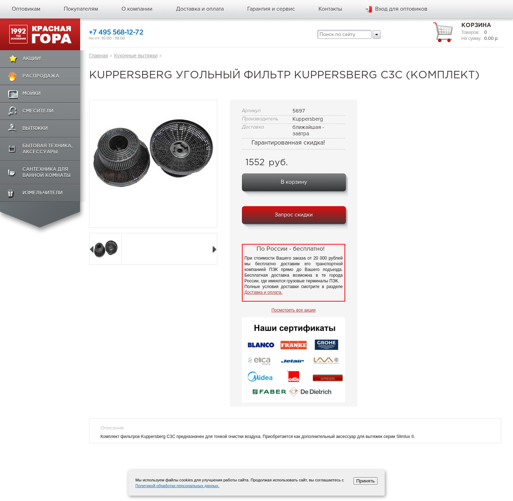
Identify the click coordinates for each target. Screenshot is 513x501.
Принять (365, 481)
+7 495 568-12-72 (116, 33)
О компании (136, 8)
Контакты (330, 8)
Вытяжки (35, 129)
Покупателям (81, 8)
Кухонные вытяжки (135, 55)
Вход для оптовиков (401, 8)
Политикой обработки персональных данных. (177, 486)
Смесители (37, 111)
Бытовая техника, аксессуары (47, 149)
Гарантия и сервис (271, 8)
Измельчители (42, 193)
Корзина (476, 25)
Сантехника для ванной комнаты (46, 173)
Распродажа (40, 76)
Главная (98, 55)
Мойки (31, 94)
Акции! (31, 59)
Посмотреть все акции (293, 310)
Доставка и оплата (200, 8)
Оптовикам (26, 8)
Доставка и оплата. (263, 292)
